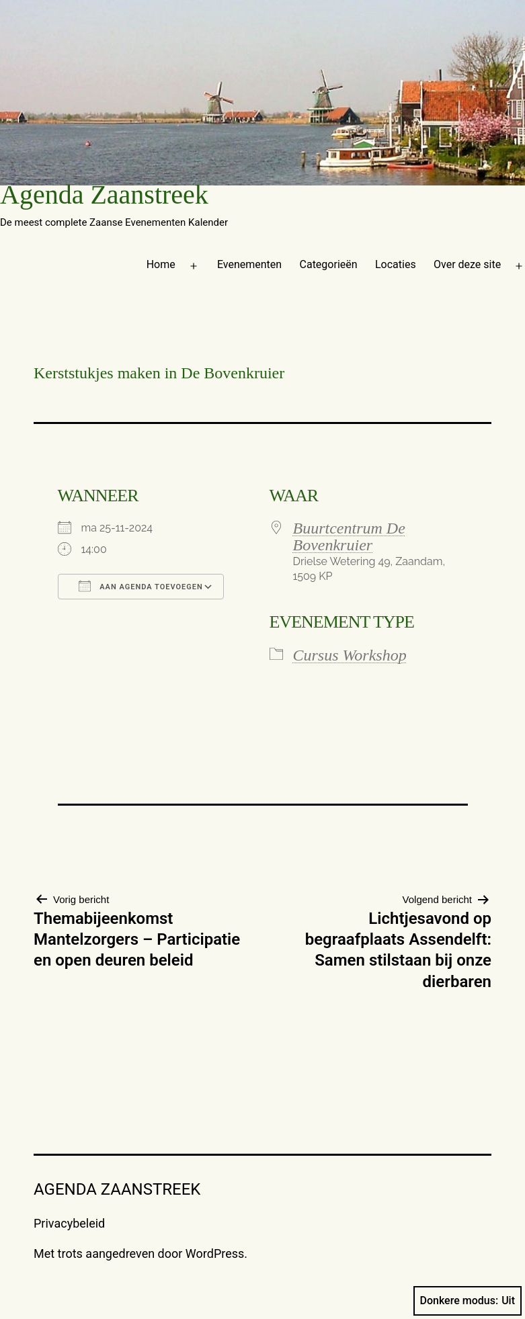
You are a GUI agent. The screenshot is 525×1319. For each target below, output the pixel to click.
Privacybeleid (69, 1223)
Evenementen (249, 264)
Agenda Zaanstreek (104, 194)
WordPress (215, 1253)
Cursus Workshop (350, 655)
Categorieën (329, 264)
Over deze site (467, 264)
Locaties (395, 264)
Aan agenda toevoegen (141, 586)
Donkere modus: (468, 1301)
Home (161, 264)
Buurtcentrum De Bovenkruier (349, 536)
